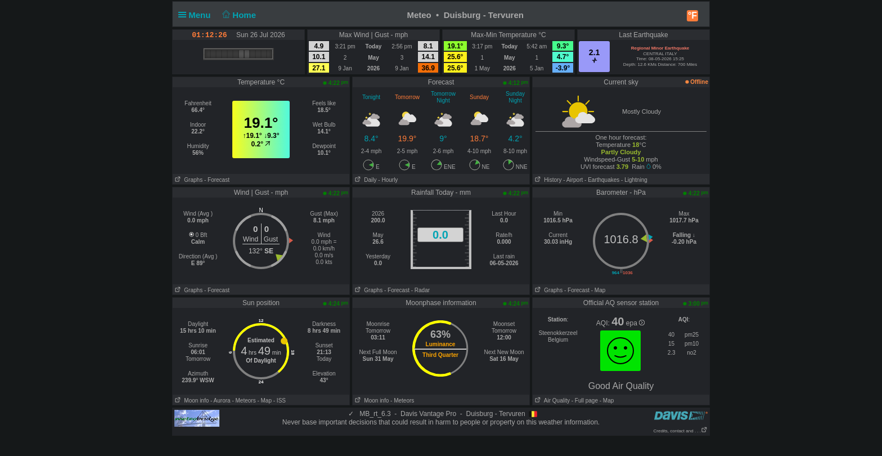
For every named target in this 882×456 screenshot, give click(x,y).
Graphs (187, 180)
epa (635, 323)
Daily (365, 180)
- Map (598, 290)
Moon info (191, 400)
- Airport (573, 180)
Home (238, 15)
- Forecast (217, 180)
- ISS (279, 400)
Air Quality (551, 400)
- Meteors (243, 400)
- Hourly (388, 180)
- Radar (420, 290)
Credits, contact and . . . (681, 430)
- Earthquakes (601, 180)
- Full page (585, 400)
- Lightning (634, 180)
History (547, 180)
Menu (196, 15)
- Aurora (220, 400)
